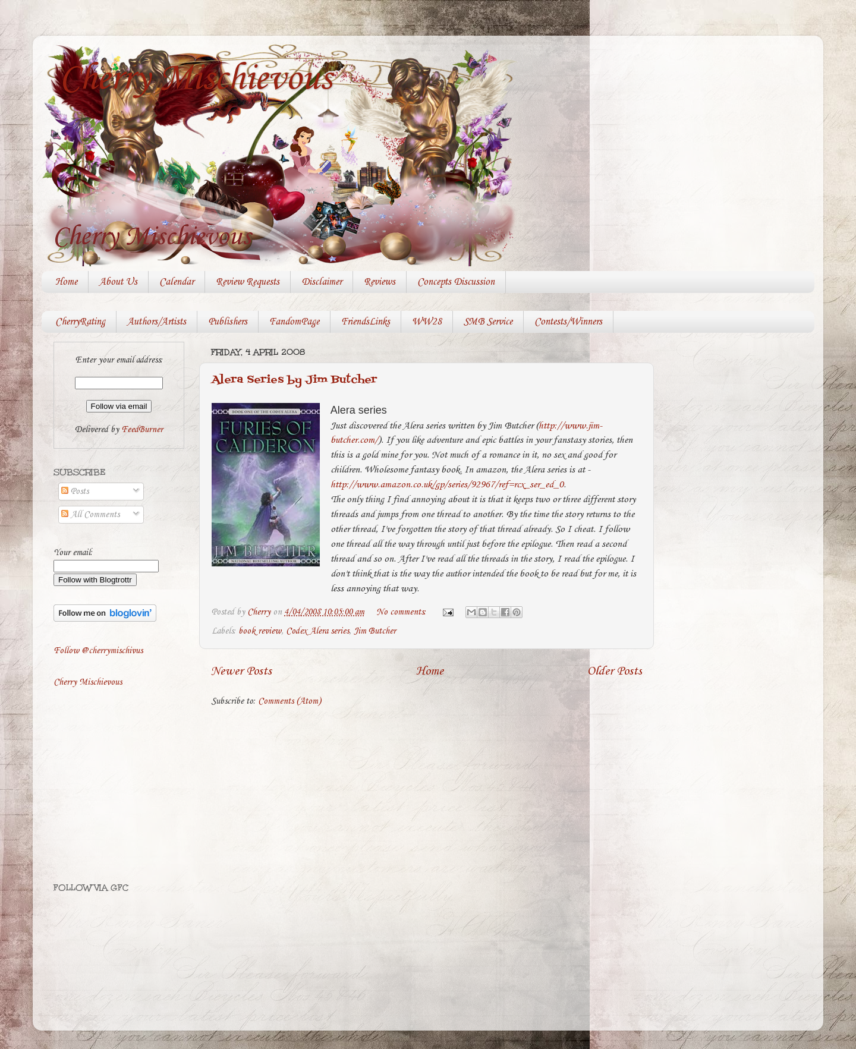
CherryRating (80, 321)
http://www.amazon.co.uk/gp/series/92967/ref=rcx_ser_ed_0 (447, 484)
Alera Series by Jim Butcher (294, 380)
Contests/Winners (568, 321)
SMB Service (488, 321)
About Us (118, 282)
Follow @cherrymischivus (98, 650)
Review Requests (247, 282)
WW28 (427, 321)
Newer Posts (241, 671)
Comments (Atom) (289, 701)
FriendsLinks (365, 321)
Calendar (176, 282)
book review (259, 631)
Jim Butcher (375, 631)
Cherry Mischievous (195, 79)
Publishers (227, 321)
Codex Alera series (317, 631)
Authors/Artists (156, 321)
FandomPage (294, 321)
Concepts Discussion (456, 282)
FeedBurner (142, 429)
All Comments (90, 514)
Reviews (379, 282)
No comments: (402, 612)
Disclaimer (321, 282)
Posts (75, 491)
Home (66, 282)
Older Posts (614, 671)
